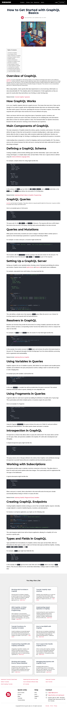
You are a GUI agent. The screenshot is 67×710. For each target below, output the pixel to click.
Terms (51, 705)
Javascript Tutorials (50, 679)
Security (47, 705)
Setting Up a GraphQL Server (14, 61)
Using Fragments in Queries (14, 65)
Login (56, 2)
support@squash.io (53, 692)
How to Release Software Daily (30, 681)
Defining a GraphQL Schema (14, 57)
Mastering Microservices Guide (30, 679)
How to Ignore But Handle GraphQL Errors (44, 644)
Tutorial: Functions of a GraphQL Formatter (18, 627)
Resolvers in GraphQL (12, 62)
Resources (36, 2)
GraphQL (9, 79)
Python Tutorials (5, 681)
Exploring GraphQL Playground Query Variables (27, 497)
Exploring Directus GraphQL (22, 357)
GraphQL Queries (11, 58)
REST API (9, 81)
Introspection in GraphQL (14, 67)
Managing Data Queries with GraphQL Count (45, 662)
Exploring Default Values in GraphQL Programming (28, 195)
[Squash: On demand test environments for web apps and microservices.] (6, 2)
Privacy (55, 705)
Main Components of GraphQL (14, 55)
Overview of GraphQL (12, 52)
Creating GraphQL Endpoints (14, 69)
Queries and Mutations (12, 59)
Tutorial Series (21, 700)
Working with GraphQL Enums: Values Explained (19, 662)
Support (36, 696)
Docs (32, 2)
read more (22, 600)
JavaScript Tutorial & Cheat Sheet (9, 679)
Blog (19, 696)
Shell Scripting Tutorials (6, 684)
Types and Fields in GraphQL (14, 71)
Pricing (28, 2)
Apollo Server (29, 267)
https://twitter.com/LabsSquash (56, 695)
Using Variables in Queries (13, 64)
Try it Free (61, 2)
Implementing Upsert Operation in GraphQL (43, 608)
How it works (21, 692)
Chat (35, 698)
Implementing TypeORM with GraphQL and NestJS (20, 644)
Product (22, 2)
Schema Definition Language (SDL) (21, 156)
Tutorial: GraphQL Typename (22, 97)
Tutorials (20, 698)
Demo (42, 2)
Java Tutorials (49, 681)
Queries (8, 203)
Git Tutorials (26, 684)
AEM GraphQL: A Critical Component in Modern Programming (18, 608)
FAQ (35, 692)
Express (38, 267)
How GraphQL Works (12, 54)
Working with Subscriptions (14, 68)
